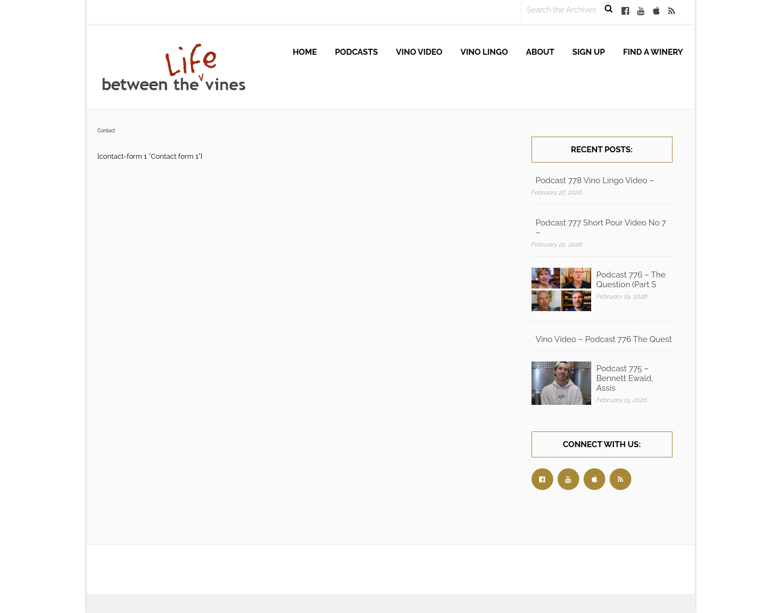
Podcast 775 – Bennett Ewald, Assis (625, 378)
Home (305, 52)
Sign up (588, 52)
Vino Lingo (484, 52)
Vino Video (419, 52)
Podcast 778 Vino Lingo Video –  (596, 180)
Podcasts (356, 52)
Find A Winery (653, 52)
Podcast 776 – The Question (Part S (631, 279)
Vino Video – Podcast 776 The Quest (604, 339)
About (540, 52)
